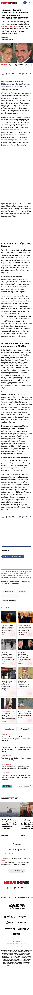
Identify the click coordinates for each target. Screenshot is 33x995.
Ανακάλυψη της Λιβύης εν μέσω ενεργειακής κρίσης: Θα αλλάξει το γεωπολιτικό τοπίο (16, 767)
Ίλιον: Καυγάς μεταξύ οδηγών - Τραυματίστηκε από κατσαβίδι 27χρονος (16, 759)
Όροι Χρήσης (12, 897)
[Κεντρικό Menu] (30, 2)
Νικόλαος (6, 26)
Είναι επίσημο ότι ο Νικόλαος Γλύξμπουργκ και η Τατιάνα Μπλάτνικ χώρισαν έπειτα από (15, 84)
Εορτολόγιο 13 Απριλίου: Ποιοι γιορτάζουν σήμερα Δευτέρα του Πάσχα (23, 683)
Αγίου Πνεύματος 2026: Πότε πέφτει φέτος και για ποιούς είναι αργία (24, 713)
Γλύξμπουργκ (15, 26)
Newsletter (14, 581)
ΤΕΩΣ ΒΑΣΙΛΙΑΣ (21, 591)
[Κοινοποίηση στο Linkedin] (23, 73)
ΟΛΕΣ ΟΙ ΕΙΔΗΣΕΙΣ (25, 786)
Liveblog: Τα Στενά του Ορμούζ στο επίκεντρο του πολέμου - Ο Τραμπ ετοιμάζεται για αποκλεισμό (9, 824)
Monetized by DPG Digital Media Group (16, 943)
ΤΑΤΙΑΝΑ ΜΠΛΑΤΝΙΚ (8, 591)
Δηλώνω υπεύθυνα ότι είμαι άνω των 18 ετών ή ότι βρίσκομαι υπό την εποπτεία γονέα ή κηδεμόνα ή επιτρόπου (15, 864)
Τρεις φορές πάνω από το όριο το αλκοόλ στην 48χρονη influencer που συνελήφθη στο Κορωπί (8, 629)
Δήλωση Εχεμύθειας (23, 897)
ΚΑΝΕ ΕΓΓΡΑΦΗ (16, 871)
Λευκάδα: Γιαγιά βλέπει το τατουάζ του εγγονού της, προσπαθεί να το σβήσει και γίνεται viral (8, 715)
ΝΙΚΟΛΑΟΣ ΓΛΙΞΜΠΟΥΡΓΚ (9, 600)
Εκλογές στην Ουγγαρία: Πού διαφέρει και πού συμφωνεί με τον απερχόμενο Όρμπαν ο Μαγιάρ (24, 657)
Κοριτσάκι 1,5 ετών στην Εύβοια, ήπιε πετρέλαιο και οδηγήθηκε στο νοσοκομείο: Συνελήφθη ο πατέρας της (7, 686)
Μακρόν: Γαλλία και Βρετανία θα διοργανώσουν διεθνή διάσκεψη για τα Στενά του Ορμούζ (16, 738)
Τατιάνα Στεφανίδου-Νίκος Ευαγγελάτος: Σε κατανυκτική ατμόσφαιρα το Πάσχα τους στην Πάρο (24, 629)
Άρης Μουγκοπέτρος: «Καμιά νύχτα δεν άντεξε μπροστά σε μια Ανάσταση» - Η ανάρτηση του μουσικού (16, 777)
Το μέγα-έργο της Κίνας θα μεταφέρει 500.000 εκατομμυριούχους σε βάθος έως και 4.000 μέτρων (16, 749)
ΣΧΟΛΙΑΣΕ (19, 65)
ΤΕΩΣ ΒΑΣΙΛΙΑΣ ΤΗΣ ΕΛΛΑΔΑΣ (10, 596)
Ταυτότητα (3, 897)
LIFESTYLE (4, 64)
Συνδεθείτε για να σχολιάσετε (13, 556)
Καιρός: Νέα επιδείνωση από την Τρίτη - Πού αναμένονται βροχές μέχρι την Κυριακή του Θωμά (7, 657)
